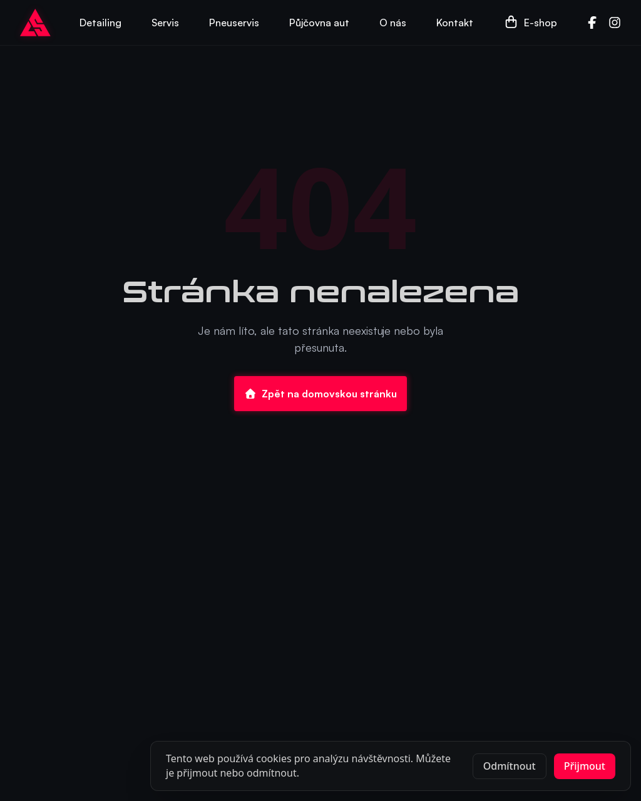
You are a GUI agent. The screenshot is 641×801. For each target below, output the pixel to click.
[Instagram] (614, 22)
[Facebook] (592, 22)
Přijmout (584, 766)
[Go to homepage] (35, 22)
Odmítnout (509, 766)
